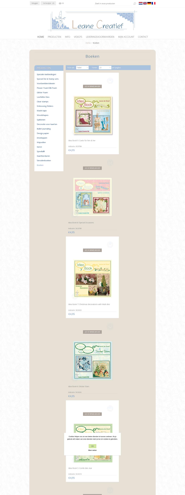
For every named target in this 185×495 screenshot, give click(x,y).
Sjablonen (41, 121)
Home (88, 44)
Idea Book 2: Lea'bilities (105, 209)
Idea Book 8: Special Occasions (104, 111)
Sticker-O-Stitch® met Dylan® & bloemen (77, 407)
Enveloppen (42, 139)
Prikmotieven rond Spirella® (79, 307)
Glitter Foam (42, 93)
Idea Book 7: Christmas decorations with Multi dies (135, 111)
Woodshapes (42, 116)
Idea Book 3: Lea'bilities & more (78, 209)
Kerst (39, 148)
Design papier (43, 134)
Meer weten (92, 450)
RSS (42, 457)
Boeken (40, 166)
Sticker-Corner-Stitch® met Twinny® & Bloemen (135, 358)
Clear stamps (42, 102)
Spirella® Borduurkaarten (106, 258)
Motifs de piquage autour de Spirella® (79, 358)
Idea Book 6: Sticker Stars (78, 159)
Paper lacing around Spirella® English (132, 308)
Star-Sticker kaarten (104, 357)
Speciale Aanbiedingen (46, 75)
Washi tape (42, 112)
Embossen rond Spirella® (78, 258)
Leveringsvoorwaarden (71, 467)
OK (92, 446)
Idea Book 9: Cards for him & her (80, 111)
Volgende (117, 428)
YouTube (47, 457)
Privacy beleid (67, 457)
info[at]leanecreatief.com (40, 467)
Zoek (127, 462)
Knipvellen (41, 143)
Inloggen (35, 3)
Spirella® (41, 152)
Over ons (65, 462)
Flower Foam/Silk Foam (47, 89)
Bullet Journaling (44, 130)
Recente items (130, 457)
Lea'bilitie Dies (43, 98)
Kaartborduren (43, 157)
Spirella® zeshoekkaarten (134, 258)
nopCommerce (83, 481)
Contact (96, 457)
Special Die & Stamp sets (48, 80)
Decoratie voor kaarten (47, 125)
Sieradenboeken (44, 161)
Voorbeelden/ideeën (46, 84)
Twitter (37, 457)
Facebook (32, 457)
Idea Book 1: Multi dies (133, 208)
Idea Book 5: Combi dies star (107, 159)
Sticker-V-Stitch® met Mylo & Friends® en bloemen (108, 407)
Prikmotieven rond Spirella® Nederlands (107, 309)
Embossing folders (45, 107)
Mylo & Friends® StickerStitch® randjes (133, 407)
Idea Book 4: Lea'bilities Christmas (133, 160)
